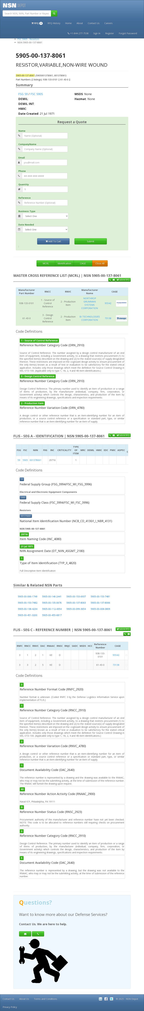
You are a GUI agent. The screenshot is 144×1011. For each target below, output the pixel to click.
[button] (37, 23)
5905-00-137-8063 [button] (76, 602)
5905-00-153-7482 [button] (27, 602)
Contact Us (94, 23)
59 (19, 460)
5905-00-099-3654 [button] (76, 608)
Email (21, 157)
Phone (22, 171)
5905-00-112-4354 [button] (52, 608)
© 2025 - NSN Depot (127, 998)
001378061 (35, 460)
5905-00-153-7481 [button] (100, 596)
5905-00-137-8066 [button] (100, 602)
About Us (24, 998)
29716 (24, 534)
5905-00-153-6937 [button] (76, 596)
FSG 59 (23, 94)
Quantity (23, 184)
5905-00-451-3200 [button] (27, 615)
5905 (25, 460)
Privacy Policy (10, 1007)
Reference (24, 197)
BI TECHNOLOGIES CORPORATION (89, 318)
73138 (108, 318)
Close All (99, 263)
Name (21, 130)
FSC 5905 (36, 94)
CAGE (83, 263)
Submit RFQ (123, 279)
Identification (64, 263)
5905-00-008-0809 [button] (100, 608)
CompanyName (27, 144)
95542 (108, 303)
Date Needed (26, 224)
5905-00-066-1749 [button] (27, 596)
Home (68, 23)
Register (109, 33)
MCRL (46, 263)
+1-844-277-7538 (78, 33)
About (80, 23)
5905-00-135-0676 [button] (52, 602)
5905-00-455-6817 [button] (52, 615)
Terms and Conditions (45, 998)
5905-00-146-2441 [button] (52, 596)
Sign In (96, 33)
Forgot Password (128, 33)
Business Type (26, 211)
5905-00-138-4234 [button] (27, 608)
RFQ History (54, 23)
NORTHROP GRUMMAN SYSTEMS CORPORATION (89, 303)
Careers (108, 23)
